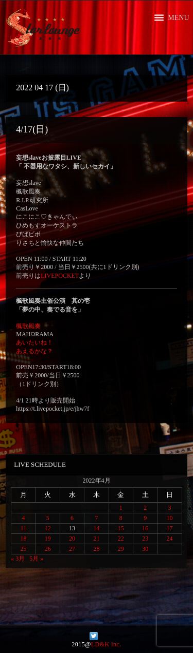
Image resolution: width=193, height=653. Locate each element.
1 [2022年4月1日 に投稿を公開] (120, 507)
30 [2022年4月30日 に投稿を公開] (145, 548)
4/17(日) (32, 129)
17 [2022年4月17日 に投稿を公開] (170, 528)
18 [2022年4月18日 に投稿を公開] (23, 538)
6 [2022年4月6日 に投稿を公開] (72, 518)
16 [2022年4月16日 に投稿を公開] (145, 528)
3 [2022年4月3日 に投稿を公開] (169, 507)
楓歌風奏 (28, 326)
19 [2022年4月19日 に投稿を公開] (48, 538)
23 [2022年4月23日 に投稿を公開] (145, 538)
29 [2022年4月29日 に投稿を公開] (121, 548)
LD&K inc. (106, 644)
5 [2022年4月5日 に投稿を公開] (47, 518)
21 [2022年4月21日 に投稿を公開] (96, 538)
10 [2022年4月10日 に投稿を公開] (170, 518)
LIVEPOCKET (60, 275)
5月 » (36, 558)
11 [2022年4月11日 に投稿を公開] (24, 528)
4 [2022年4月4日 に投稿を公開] (23, 518)
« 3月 (18, 558)
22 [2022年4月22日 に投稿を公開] (121, 538)
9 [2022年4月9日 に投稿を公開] (145, 518)
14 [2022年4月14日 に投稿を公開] (96, 528)
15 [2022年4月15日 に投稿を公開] (121, 528)
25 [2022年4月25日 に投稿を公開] (23, 548)
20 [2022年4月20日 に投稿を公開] (72, 538)
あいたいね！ (34, 342)
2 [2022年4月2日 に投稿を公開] (145, 507)
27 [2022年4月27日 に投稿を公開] (72, 548)
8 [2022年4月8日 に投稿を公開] (120, 518)
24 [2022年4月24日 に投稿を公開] (170, 538)
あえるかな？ (34, 351)
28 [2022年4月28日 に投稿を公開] (96, 548)
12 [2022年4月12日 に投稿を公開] (48, 528)
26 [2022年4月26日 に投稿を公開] (48, 548)
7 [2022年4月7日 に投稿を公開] (96, 518)
